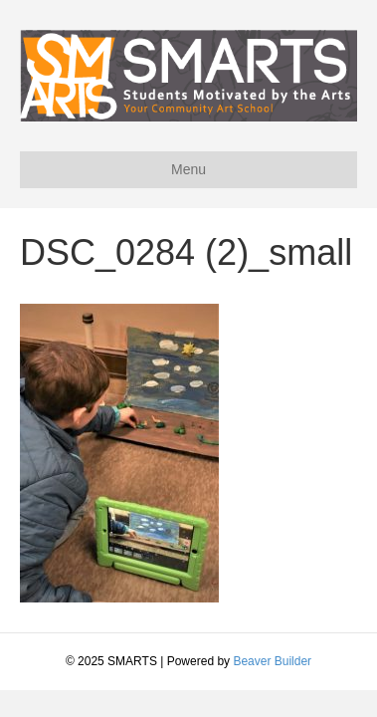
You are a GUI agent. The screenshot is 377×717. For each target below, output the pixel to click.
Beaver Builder (272, 661)
